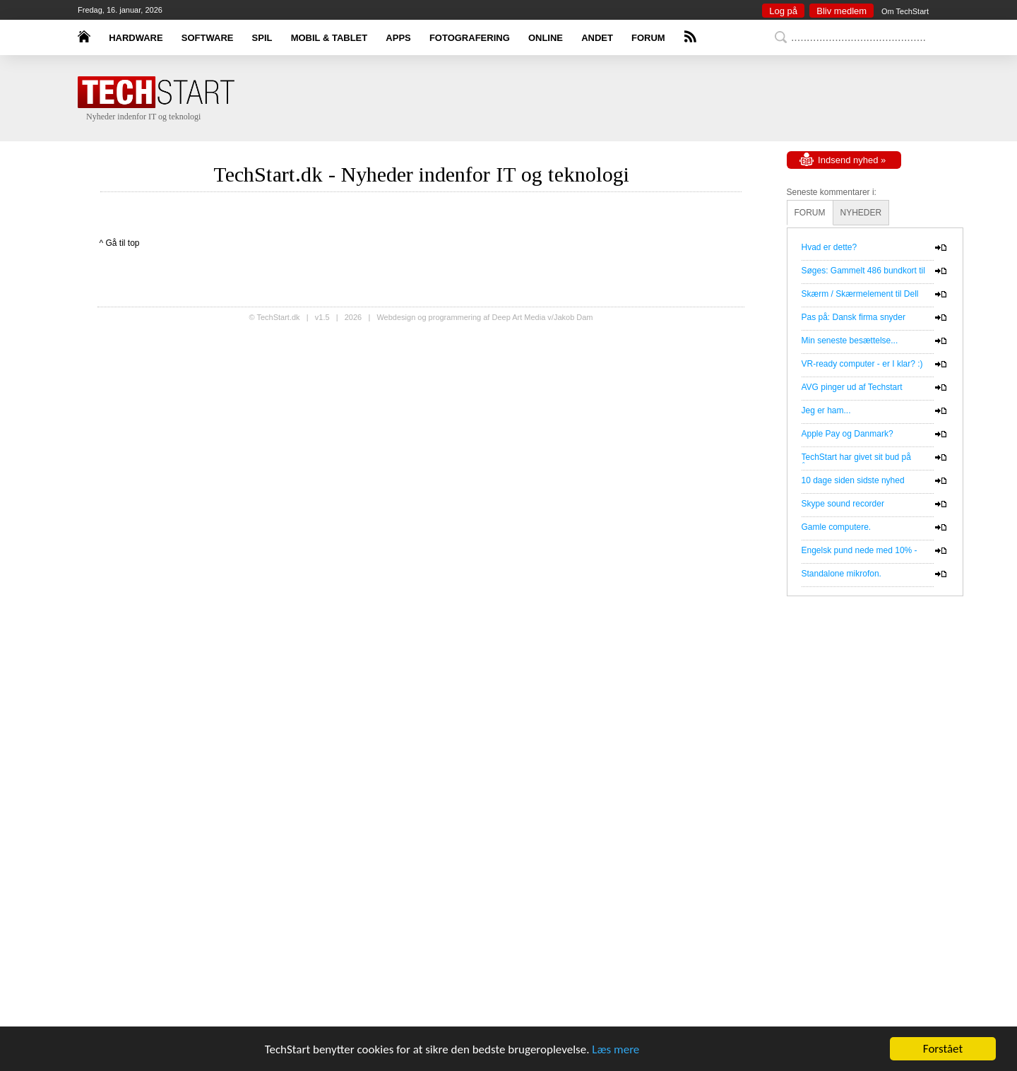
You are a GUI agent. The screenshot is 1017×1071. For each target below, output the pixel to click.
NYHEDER (861, 213)
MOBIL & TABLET (329, 37)
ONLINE (545, 37)
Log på (783, 11)
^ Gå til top (120, 243)
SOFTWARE (208, 37)
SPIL (262, 37)
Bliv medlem (841, 11)
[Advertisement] (530, 99)
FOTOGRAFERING (469, 37)
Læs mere (615, 1049)
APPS (398, 37)
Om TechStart (905, 11)
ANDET (597, 37)
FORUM (648, 37)
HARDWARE (136, 37)
